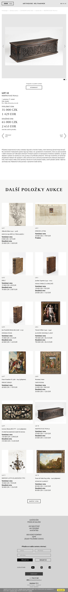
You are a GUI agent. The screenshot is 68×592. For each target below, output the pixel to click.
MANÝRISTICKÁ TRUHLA (50, 10)
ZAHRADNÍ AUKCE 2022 (26, 10)
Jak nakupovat (34, 526)
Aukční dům (34, 520)
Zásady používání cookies (34, 539)
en (63, 3)
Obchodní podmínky (34, 535)
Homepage (5, 10)
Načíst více (34, 501)
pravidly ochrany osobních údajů (26, 589)
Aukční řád (34, 530)
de (65, 3)
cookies (30, 590)
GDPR (34, 537)
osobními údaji (13, 590)
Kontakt (34, 574)
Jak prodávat (34, 528)
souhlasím (61, 590)
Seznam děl (38, 10)
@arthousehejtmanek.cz (34, 580)
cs (61, 3)
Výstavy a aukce (14, 10)
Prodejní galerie (34, 522)
